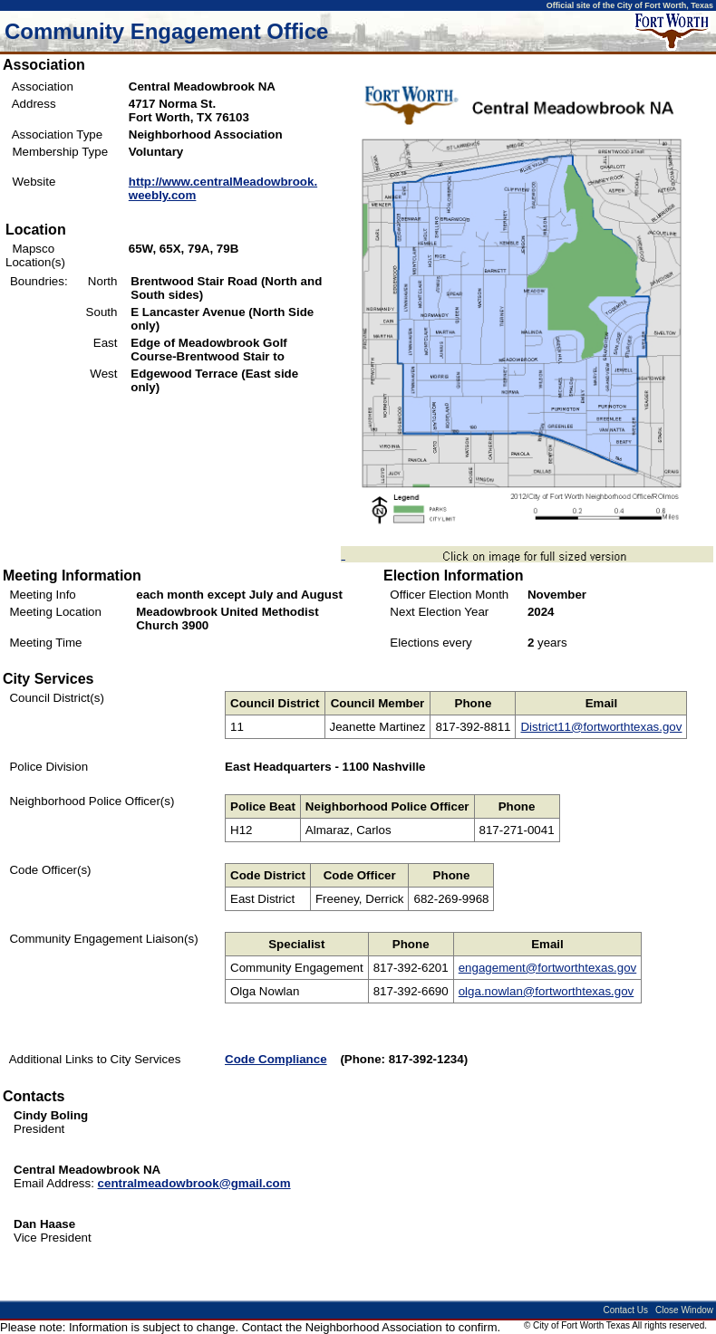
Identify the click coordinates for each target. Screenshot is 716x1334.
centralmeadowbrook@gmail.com (194, 1183)
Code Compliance (276, 1059)
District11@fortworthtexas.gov (601, 727)
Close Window (684, 1310)
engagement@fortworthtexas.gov (548, 967)
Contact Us (625, 1310)
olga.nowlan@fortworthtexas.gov (546, 991)
